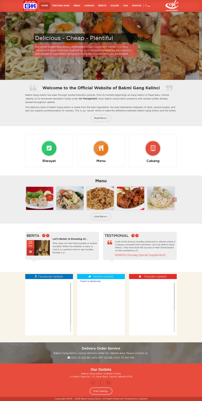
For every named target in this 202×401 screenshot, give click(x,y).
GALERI (115, 6)
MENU (77, 6)
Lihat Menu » (101, 216)
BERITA (102, 6)
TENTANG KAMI (60, 6)
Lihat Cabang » (101, 391)
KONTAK (136, 6)
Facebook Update (49, 276)
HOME (44, 6)
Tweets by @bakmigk (90, 281)
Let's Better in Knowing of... (70, 238)
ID (147, 6)
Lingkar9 (142, 398)
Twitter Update (101, 276)
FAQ (125, 6)
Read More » (100, 118)
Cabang (89, 6)
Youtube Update (153, 276)
